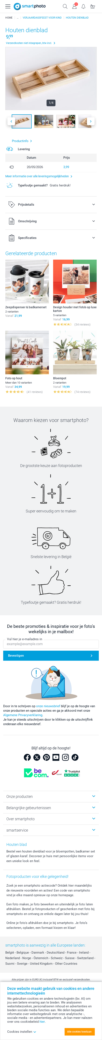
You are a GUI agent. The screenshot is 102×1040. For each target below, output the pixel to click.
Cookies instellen (21, 1032)
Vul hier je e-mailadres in (24, 639)
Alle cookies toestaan (79, 1031)
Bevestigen (16, 656)
